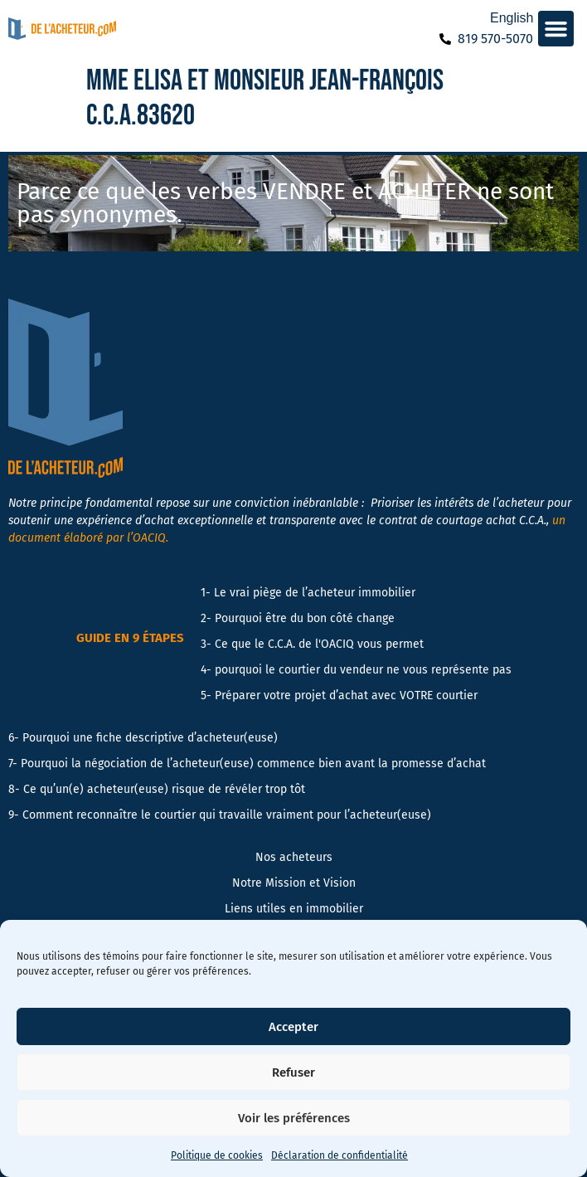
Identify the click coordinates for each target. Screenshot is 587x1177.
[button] (556, 29)
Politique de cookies (217, 1155)
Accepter (293, 1026)
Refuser (293, 1072)
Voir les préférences (294, 1118)
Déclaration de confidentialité (339, 1155)
